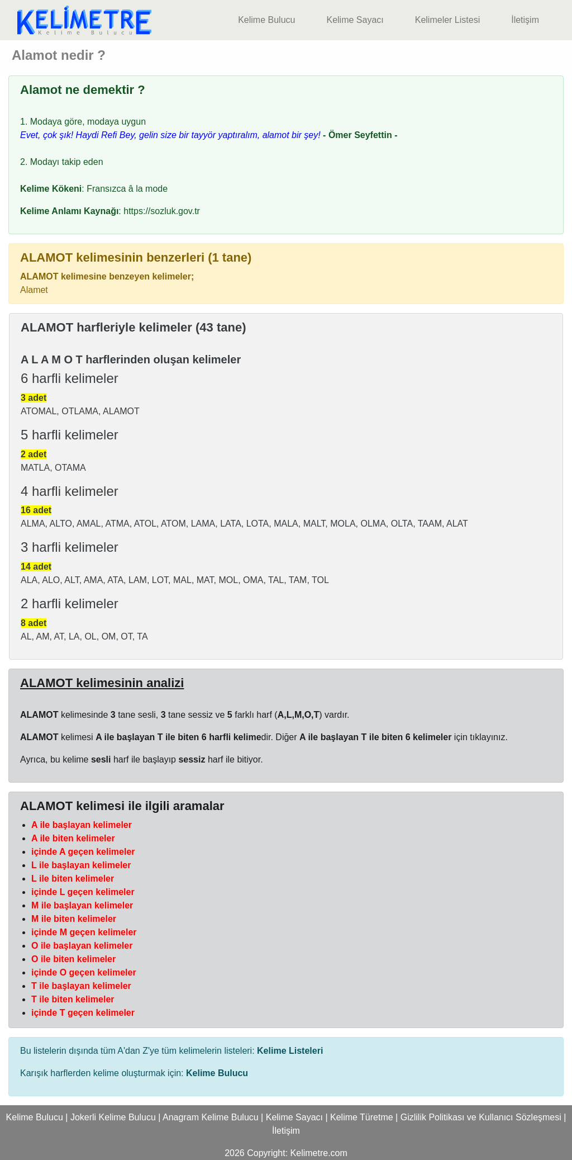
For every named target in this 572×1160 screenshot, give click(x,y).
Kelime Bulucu (266, 20)
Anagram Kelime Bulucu (211, 1117)
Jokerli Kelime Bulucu (113, 1117)
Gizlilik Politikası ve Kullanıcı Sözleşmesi (481, 1117)
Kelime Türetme (361, 1117)
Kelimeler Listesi (447, 20)
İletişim (525, 20)
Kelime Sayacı (354, 20)
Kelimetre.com (318, 1153)
